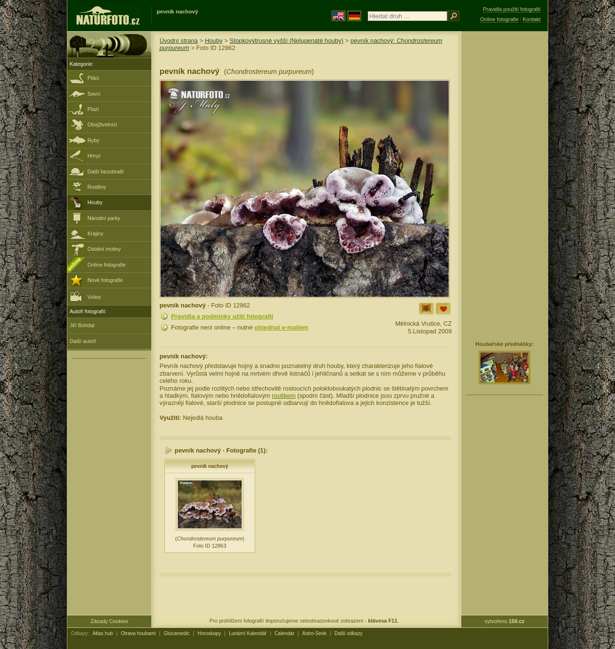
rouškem (283, 395)
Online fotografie (106, 265)
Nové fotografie (105, 280)
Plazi (93, 109)
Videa (85, 296)
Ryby (93, 140)
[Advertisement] (504, 185)
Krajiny (95, 233)
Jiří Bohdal (82, 325)
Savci (93, 94)
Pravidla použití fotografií (512, 9)
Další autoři (83, 341)
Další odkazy (348, 633)
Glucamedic (177, 633)
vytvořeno (505, 621)
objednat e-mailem (281, 327)
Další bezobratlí (105, 171)
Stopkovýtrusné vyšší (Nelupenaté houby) (287, 40)
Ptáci (93, 78)
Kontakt (532, 19)
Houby (94, 202)
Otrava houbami (138, 633)
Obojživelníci (102, 124)
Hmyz (94, 156)
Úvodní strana (179, 40)
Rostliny (96, 187)
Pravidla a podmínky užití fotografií (222, 316)
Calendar (284, 633)
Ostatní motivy (104, 249)
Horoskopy (209, 633)
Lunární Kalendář (248, 633)
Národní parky (103, 218)
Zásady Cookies (109, 621)
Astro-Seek (314, 633)
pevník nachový (209, 466)
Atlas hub (102, 633)
